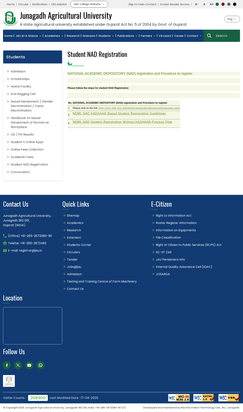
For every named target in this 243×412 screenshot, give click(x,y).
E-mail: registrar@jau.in (25, 250)
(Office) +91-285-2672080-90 (30, 236)
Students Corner (79, 245)
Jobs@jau (74, 267)
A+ (212, 4)
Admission (74, 274)
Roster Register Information (176, 223)
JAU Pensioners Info (170, 259)
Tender (72, 259)
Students (104, 36)
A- (197, 4)
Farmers (146, 36)
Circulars (165, 36)
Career (179, 36)
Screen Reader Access (174, 4)
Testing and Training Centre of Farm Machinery (102, 281)
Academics (52, 36)
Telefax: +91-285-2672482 (27, 243)
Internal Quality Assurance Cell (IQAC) (184, 267)
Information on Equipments (176, 230)
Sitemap (73, 215)
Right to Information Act (173, 215)
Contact (192, 36)
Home (11, 4)
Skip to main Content (142, 4)
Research (73, 36)
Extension (89, 36)
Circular (23, 4)
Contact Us (75, 289)
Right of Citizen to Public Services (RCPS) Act (189, 245)
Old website (59, 4)
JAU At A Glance (27, 36)
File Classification (168, 237)
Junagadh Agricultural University (44, 407)
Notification (39, 4)
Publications (125, 36)
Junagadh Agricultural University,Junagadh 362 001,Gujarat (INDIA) (27, 220)
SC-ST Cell (163, 252)
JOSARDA (163, 274)
